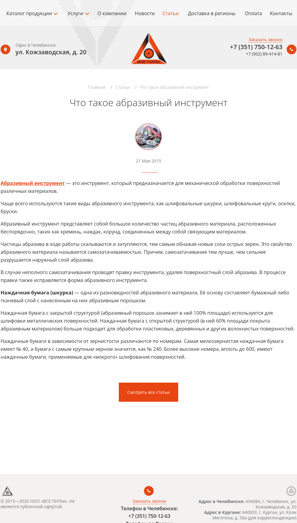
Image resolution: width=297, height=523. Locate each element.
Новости (145, 13)
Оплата (253, 13)
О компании (112, 13)
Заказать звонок (265, 39)
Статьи (170, 13)
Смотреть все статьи (148, 392)
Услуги (78, 13)
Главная (96, 87)
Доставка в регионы (211, 13)
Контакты (281, 13)
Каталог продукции (32, 13)
